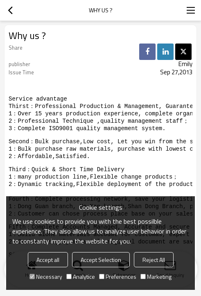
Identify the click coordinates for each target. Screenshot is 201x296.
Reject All (153, 259)
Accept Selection (101, 259)
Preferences (117, 276)
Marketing (156, 276)
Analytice (80, 276)
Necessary (45, 276)
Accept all (47, 259)
